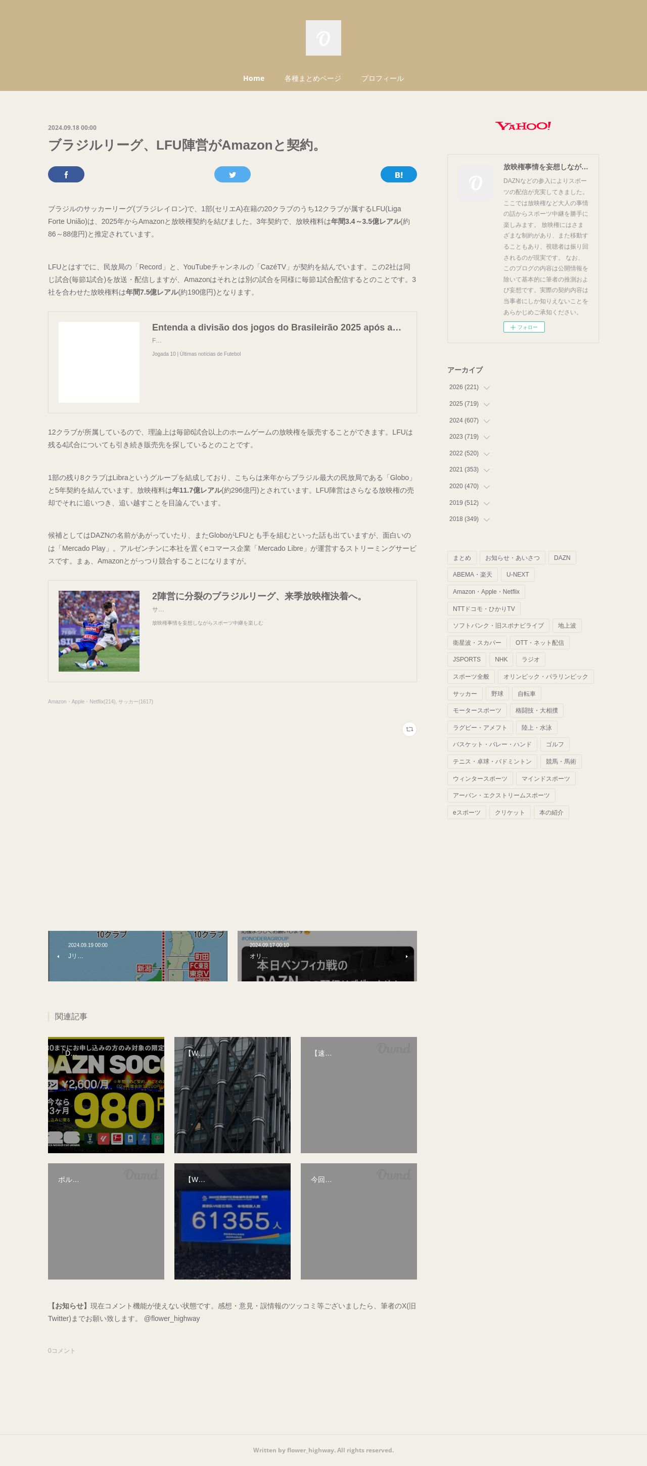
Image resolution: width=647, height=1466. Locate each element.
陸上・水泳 (537, 727)
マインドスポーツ (546, 778)
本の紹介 (551, 812)
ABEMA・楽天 (472, 574)
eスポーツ (467, 812)
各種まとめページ (313, 78)
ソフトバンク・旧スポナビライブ (498, 625)
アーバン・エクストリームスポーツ (501, 795)
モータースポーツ (477, 710)
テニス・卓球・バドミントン (492, 761)
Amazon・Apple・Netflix (486, 591)
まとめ (462, 557)
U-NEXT (517, 574)
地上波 (567, 625)
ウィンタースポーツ (480, 778)
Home (253, 78)
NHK (501, 659)
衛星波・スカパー (477, 642)
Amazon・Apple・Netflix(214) (81, 701)
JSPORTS (467, 659)
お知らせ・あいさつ (512, 557)
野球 (497, 693)
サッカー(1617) (135, 701)
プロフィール (382, 78)
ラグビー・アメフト (480, 727)
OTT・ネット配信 (540, 642)
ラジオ (531, 659)
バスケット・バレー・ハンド (492, 744)
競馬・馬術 (561, 761)
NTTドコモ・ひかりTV (484, 608)
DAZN (562, 557)
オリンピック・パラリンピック (545, 676)
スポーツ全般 (471, 676)
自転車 (527, 693)
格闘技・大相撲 (537, 710)
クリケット (510, 812)
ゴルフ (555, 744)
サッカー (465, 693)
